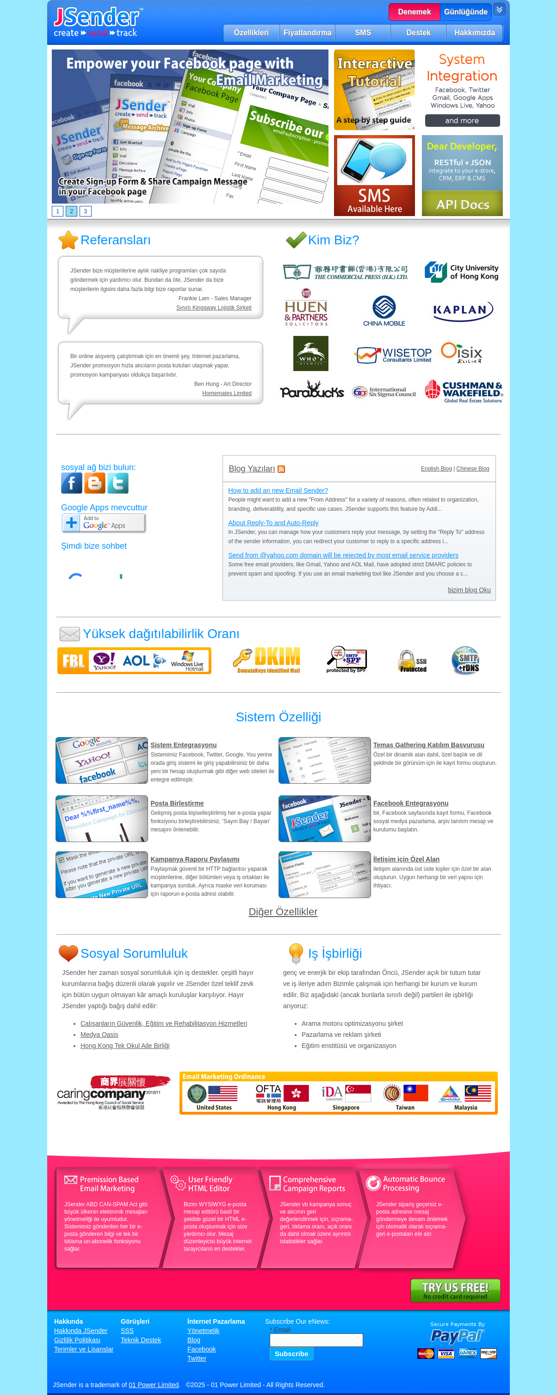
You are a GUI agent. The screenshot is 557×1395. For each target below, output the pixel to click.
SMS (363, 33)
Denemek (414, 12)
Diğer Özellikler (282, 912)
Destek (419, 33)
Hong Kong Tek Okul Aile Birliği (125, 1045)
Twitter (196, 1358)
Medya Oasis (99, 1034)
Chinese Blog (473, 468)
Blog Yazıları (252, 468)
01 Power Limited (154, 1385)
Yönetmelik (203, 1330)
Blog (193, 1340)
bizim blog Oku (469, 590)
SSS (127, 1330)
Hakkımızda (474, 33)
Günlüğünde (466, 12)
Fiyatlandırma (308, 33)
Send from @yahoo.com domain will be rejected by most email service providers (343, 555)
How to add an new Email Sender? (278, 490)
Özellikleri (251, 33)
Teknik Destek (141, 1340)
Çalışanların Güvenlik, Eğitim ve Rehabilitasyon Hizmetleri (163, 1023)
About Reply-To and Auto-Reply (274, 523)
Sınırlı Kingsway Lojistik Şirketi (214, 307)
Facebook (201, 1349)
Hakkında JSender (80, 1330)
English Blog (436, 468)
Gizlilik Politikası (77, 1340)
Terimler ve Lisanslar (83, 1349)
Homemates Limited (227, 393)
